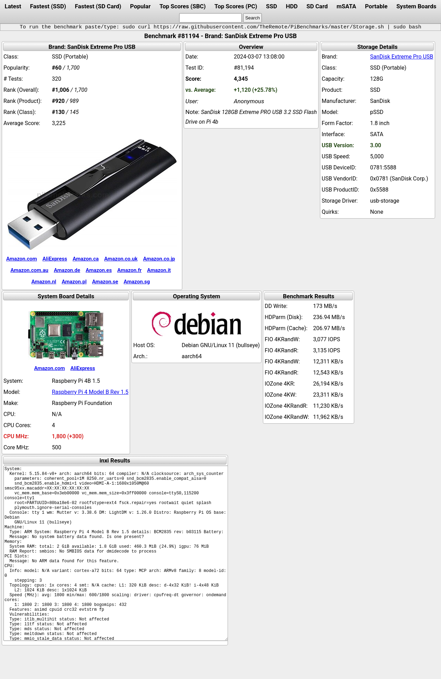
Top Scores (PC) (235, 6)
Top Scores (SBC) (182, 6)
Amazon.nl (43, 282)
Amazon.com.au (29, 270)
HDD (291, 6)
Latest (12, 6)
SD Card (317, 6)
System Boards (416, 6)
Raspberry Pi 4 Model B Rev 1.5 (90, 392)
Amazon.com (21, 259)
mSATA (346, 6)
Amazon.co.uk (120, 259)
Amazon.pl (74, 282)
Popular (140, 6)
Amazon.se (105, 282)
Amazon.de (67, 270)
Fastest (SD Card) (98, 6)
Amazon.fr (129, 270)
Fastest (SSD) (48, 6)
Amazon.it (159, 270)
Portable (376, 6)
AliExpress (55, 259)
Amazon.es (99, 270)
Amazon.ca (86, 259)
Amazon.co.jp (159, 259)
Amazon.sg (137, 282)
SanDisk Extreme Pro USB (401, 56)
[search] (210, 18)
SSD (271, 6)
